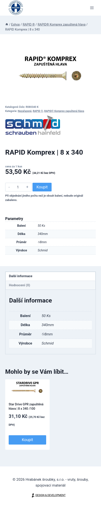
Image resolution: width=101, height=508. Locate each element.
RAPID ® (38, 111)
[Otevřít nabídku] (92, 7)
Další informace (20, 276)
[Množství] (18, 187)
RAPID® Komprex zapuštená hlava (64, 111)
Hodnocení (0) (19, 285)
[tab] (50, 276)
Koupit (42, 187)
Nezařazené (24, 111)
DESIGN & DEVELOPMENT (50, 495)
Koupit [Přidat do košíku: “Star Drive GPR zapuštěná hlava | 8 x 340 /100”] (27, 439)
